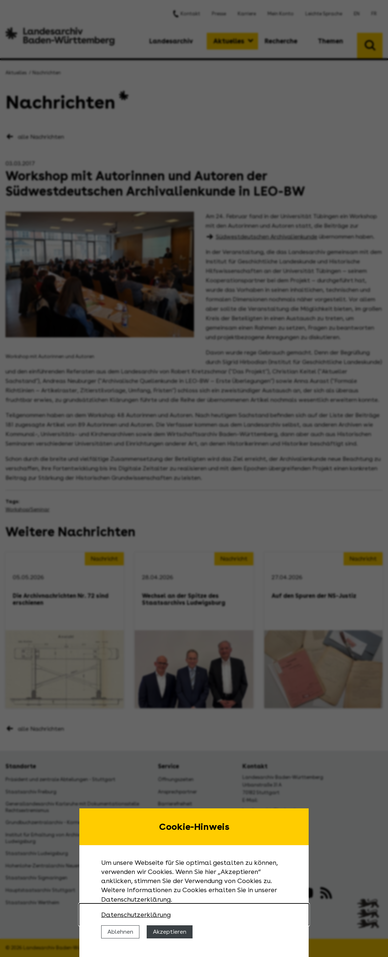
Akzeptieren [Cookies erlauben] (169, 931)
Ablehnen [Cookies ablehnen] (120, 931)
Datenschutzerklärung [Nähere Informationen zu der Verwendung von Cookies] (136, 914)
